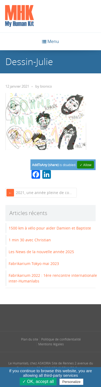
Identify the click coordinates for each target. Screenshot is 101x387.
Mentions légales (51, 344)
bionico (46, 86)
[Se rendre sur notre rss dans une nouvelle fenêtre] (61, 317)
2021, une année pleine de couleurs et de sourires (46, 192)
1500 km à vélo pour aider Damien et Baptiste (50, 228)
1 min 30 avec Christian (30, 239)
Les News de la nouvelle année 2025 (41, 251)
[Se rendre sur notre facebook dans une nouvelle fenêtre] (29, 317)
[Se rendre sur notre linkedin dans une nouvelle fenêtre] (50, 317)
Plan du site (29, 339)
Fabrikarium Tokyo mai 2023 (34, 263)
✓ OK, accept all (38, 381)
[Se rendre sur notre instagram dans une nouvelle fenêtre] (40, 317)
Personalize (71, 382)
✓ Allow (85, 165)
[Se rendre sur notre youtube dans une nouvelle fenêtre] (72, 317)
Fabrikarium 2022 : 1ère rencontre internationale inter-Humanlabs (53, 278)
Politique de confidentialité (61, 339)
